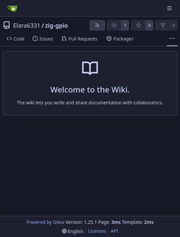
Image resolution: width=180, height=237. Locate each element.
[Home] (12, 8)
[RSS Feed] (97, 25)
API (114, 231)
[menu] (72, 231)
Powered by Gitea (45, 222)
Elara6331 (26, 25)
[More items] (172, 39)
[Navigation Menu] (170, 8)
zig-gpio (56, 25)
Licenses (97, 231)
